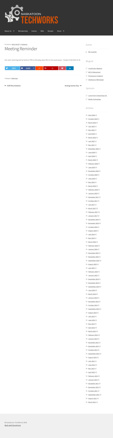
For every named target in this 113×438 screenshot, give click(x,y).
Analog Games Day (72, 85)
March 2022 (92, 138)
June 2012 (91, 365)
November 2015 (93, 257)
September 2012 (93, 354)
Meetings (14, 78)
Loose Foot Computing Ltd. (97, 96)
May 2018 (91, 182)
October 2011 (92, 391)
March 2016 (92, 242)
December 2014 (93, 279)
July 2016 (91, 234)
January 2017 (92, 216)
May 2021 (91, 145)
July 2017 (91, 205)
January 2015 (92, 275)
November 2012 (93, 346)
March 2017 (92, 208)
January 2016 (92, 249)
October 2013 (92, 305)
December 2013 (93, 302)
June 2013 (91, 320)
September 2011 (93, 395)
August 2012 (92, 357)
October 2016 (92, 227)
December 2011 (93, 384)
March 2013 (92, 331)
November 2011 (93, 387)
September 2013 (93, 309)
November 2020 (93, 149)
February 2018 (93, 190)
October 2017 (92, 201)
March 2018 (92, 186)
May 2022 (91, 130)
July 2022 (91, 126)
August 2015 (92, 264)
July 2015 (91, 268)
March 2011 (92, 402)
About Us (8, 31)
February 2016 (93, 246)
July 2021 (91, 141)
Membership (23, 31)
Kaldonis (24, 44)
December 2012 (93, 343)
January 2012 (92, 380)
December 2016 (93, 220)
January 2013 (92, 339)
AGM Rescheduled (13, 85)
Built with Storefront (13, 425)
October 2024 (92, 119)
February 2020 (93, 164)
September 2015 (93, 261)
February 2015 (93, 272)
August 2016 (92, 231)
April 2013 (91, 328)
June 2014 (91, 290)
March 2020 (92, 160)
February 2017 (93, 212)
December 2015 (93, 253)
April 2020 (91, 156)
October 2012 (92, 350)
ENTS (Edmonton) (94, 72)
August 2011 (92, 398)
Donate (50, 31)
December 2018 (93, 171)
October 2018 (92, 175)
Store (59, 31)
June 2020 (91, 152)
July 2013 (91, 316)
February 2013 (93, 335)
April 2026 (91, 115)
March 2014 (92, 294)
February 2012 (93, 376)
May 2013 (91, 324)
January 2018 (92, 193)
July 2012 (91, 361)
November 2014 (93, 283)
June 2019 (91, 167)
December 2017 (93, 197)
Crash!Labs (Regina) (95, 68)
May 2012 (91, 369)
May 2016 (91, 238)
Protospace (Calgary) (95, 76)
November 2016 (93, 223)
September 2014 (93, 287)
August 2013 (92, 313)
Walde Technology (94, 99)
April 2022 (91, 134)
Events (34, 31)
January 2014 (92, 298)
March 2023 (92, 123)
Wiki (42, 31)
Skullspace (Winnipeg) (96, 80)
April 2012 (91, 372)
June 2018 (91, 179)
